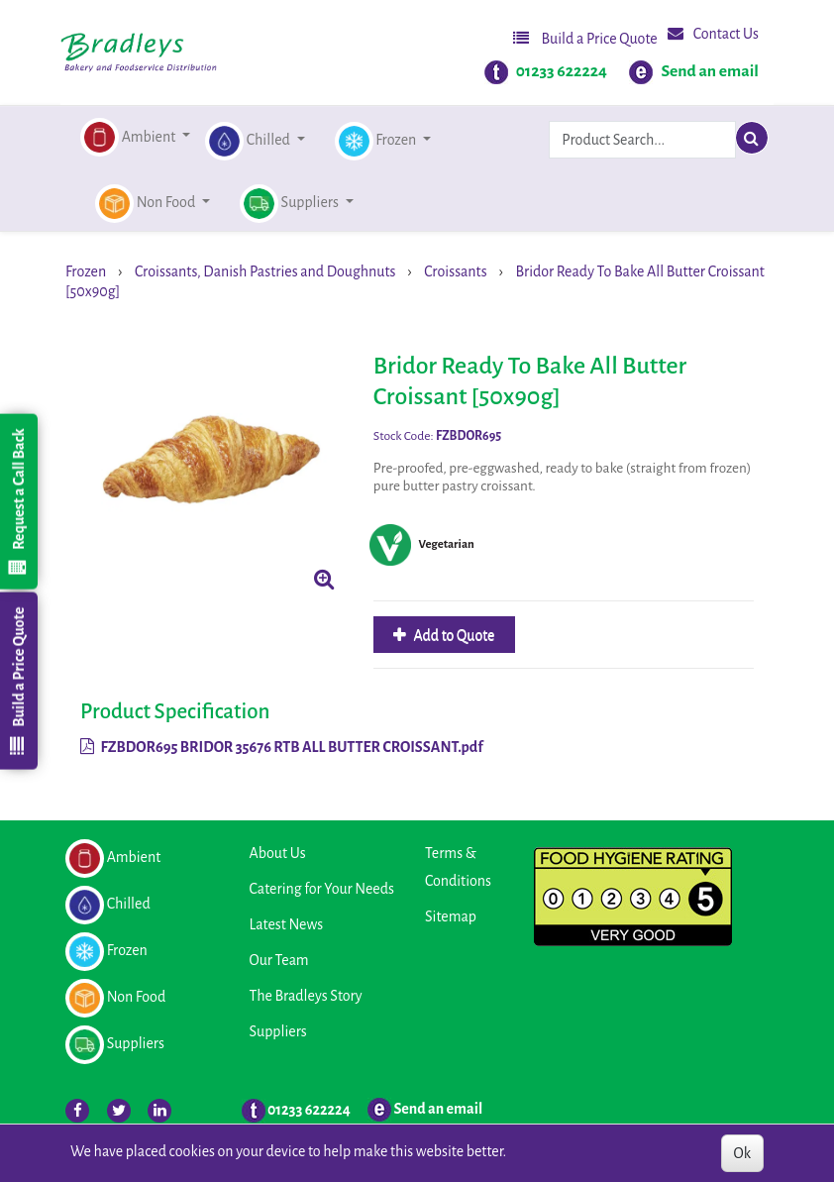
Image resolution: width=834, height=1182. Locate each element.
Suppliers (278, 1031)
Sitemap (450, 916)
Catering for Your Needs (322, 889)
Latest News (287, 924)
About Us (278, 853)
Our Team (279, 960)
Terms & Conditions (458, 867)
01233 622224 (561, 71)
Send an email (710, 71)
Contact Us (713, 33)
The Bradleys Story (306, 996)
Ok (742, 1153)
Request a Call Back (18, 501)
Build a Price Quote (585, 38)
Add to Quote (453, 635)
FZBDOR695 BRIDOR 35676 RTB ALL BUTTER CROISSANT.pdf (281, 747)
